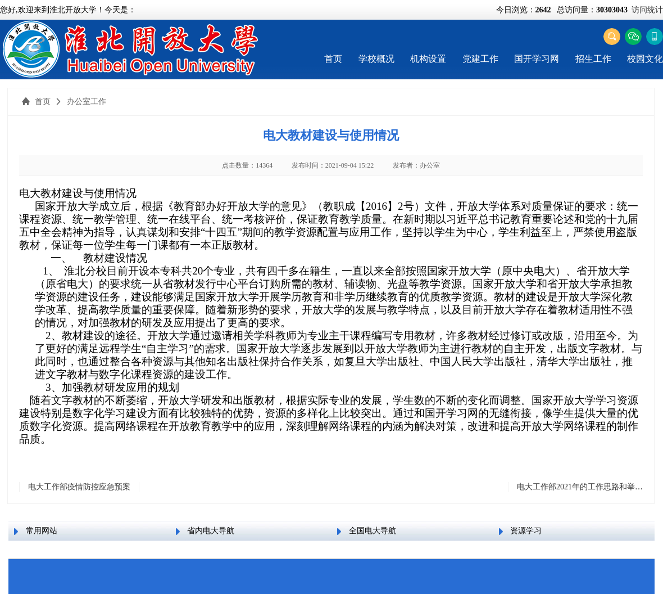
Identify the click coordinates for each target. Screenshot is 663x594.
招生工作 (593, 59)
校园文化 (645, 59)
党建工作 (480, 59)
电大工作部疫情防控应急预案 (79, 487)
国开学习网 (536, 59)
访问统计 (647, 10)
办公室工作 (86, 101)
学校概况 (376, 59)
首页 (333, 59)
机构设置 (428, 59)
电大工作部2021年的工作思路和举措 (580, 487)
